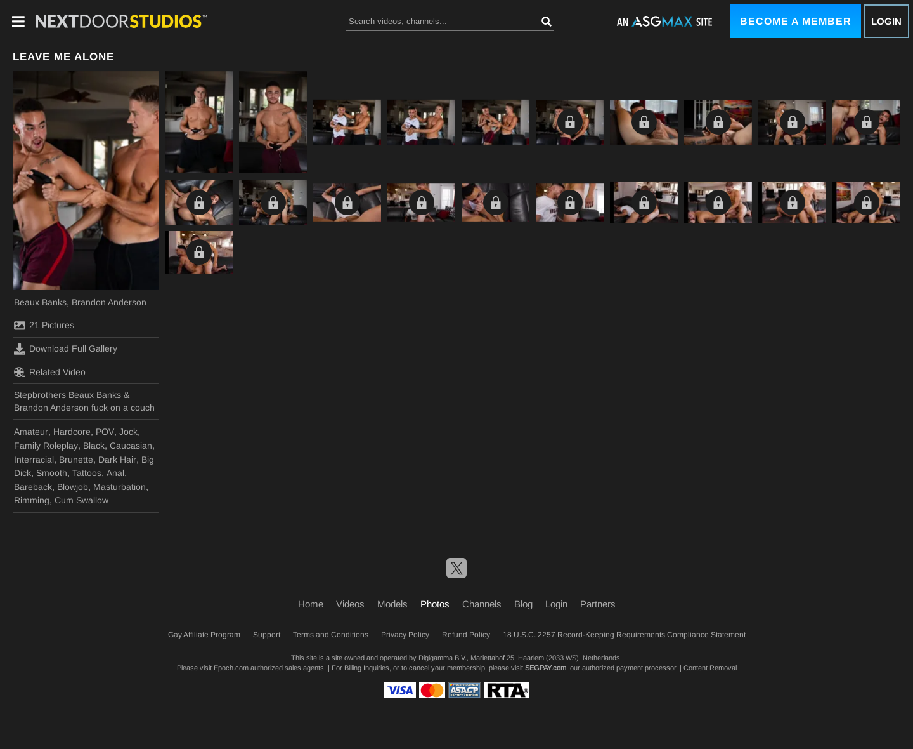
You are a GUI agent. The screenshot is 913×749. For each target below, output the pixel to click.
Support (266, 634)
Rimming (31, 500)
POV (105, 432)
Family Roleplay (46, 446)
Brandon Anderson (109, 302)
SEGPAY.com (545, 668)
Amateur (31, 432)
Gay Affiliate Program (204, 634)
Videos (350, 604)
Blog (523, 604)
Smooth (51, 473)
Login (886, 21)
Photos (435, 604)
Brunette (76, 459)
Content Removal (710, 668)
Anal (115, 473)
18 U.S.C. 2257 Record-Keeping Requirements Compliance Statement (624, 634)
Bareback (33, 487)
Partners (598, 604)
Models (392, 604)
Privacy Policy (405, 634)
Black (94, 446)
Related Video (50, 372)
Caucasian (131, 446)
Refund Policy (466, 634)
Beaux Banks (40, 302)
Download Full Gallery (65, 349)
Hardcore (72, 432)
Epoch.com (231, 668)
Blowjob (72, 487)
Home (310, 604)
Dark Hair (117, 459)
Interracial (34, 459)
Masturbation (119, 487)
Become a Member (795, 21)
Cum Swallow (81, 500)
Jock (128, 432)
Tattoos (86, 473)
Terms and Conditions (330, 634)
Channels (482, 604)
